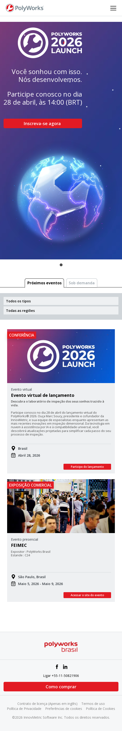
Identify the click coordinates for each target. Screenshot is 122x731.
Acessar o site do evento (87, 595)
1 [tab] (61, 264)
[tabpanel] (61, 140)
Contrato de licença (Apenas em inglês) (47, 703)
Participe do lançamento (87, 467)
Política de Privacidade (24, 708)
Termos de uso (93, 703)
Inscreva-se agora (43, 123)
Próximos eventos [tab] (44, 283)
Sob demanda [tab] (82, 283)
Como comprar (61, 686)
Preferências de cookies (63, 708)
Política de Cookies (100, 708)
